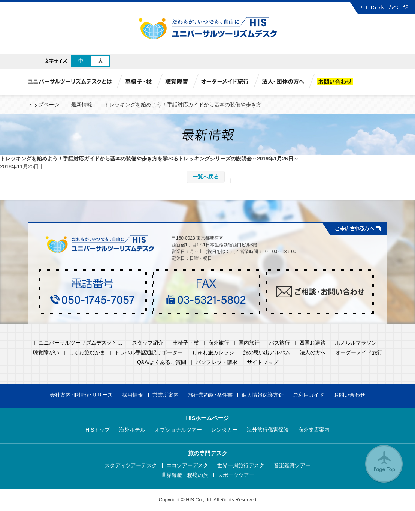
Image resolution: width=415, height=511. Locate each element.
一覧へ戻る (206, 177)
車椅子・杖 (186, 343)
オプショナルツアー (178, 430)
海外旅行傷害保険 (268, 430)
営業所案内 (165, 395)
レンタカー (224, 430)
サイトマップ (262, 362)
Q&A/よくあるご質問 (161, 362)
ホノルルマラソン (356, 343)
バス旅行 (279, 343)
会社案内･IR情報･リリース (81, 395)
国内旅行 (249, 343)
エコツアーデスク (187, 465)
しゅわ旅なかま (87, 353)
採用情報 (132, 395)
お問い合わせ (349, 395)
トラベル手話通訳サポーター (149, 353)
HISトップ (97, 430)
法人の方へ (313, 353)
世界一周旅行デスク (240, 465)
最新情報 (81, 105)
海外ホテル (132, 430)
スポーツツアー (236, 475)
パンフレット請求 (216, 362)
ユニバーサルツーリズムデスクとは (80, 343)
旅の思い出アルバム (266, 353)
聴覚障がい (46, 353)
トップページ (43, 105)
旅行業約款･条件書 (210, 395)
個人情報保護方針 (263, 395)
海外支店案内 (314, 430)
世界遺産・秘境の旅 (184, 475)
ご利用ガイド (308, 395)
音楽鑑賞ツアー (292, 465)
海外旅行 (218, 343)
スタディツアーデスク (130, 465)
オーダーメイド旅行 (358, 353)
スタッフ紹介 (147, 343)
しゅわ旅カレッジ (213, 353)
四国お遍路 (312, 343)
